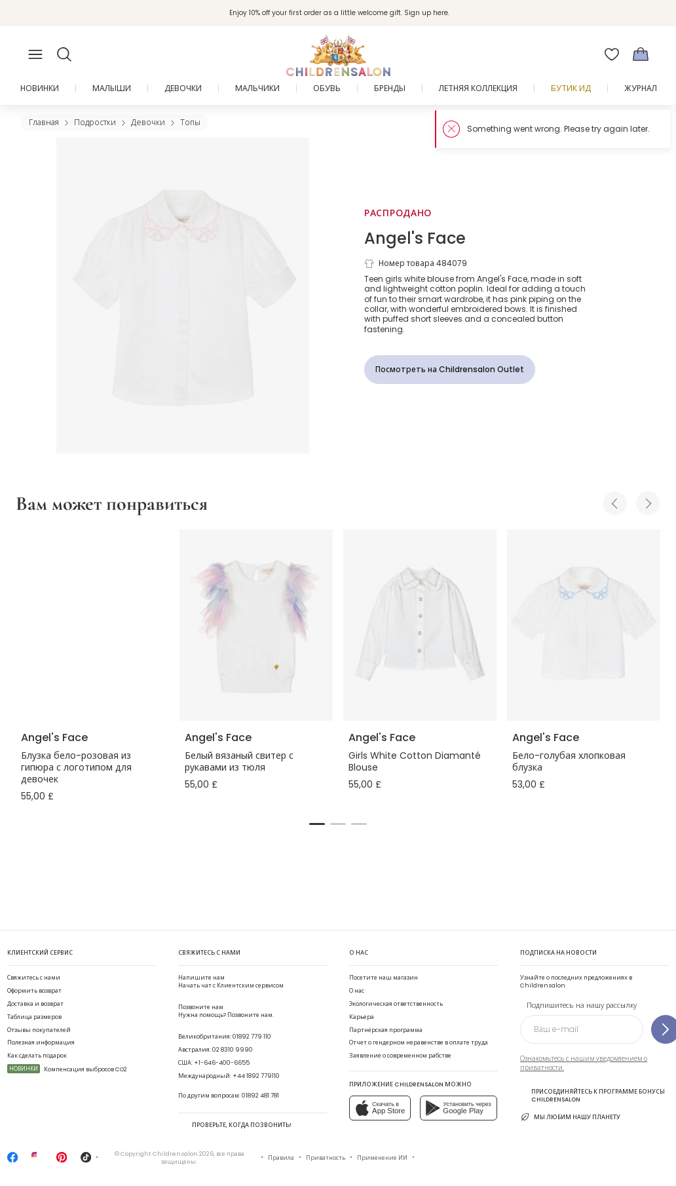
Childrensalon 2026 (183, 1153)
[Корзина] (640, 54)
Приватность (325, 1157)
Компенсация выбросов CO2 (67, 1069)
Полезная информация (41, 1042)
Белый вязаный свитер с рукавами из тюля (239, 761)
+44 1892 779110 (256, 1075)
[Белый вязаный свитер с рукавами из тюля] (256, 625)
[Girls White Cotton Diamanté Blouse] (420, 625)
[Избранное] (611, 54)
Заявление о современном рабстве (400, 1055)
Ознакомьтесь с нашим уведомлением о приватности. (583, 1063)
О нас (356, 990)
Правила (281, 1157)
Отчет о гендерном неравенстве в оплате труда (418, 1042)
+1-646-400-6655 (222, 1062)
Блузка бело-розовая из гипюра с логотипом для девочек (76, 767)
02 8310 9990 (232, 1049)
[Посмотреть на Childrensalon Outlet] (449, 369)
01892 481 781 (260, 1095)
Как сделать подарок (37, 1055)
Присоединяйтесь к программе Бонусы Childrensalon (592, 1095)
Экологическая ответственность (396, 1003)
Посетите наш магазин (383, 977)
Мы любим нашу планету (570, 1117)
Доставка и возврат (35, 1003)
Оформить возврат (34, 990)
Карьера (361, 1016)
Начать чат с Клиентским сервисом (231, 981)
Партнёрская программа (386, 1029)
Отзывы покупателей (39, 1029)
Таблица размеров (34, 1016)
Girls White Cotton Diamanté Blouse (414, 761)
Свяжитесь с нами (33, 977)
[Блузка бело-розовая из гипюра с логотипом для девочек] (92, 625)
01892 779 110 (252, 1036)
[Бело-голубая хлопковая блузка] (583, 625)
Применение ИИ (382, 1157)
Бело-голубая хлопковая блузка (569, 761)
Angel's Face (415, 238)
